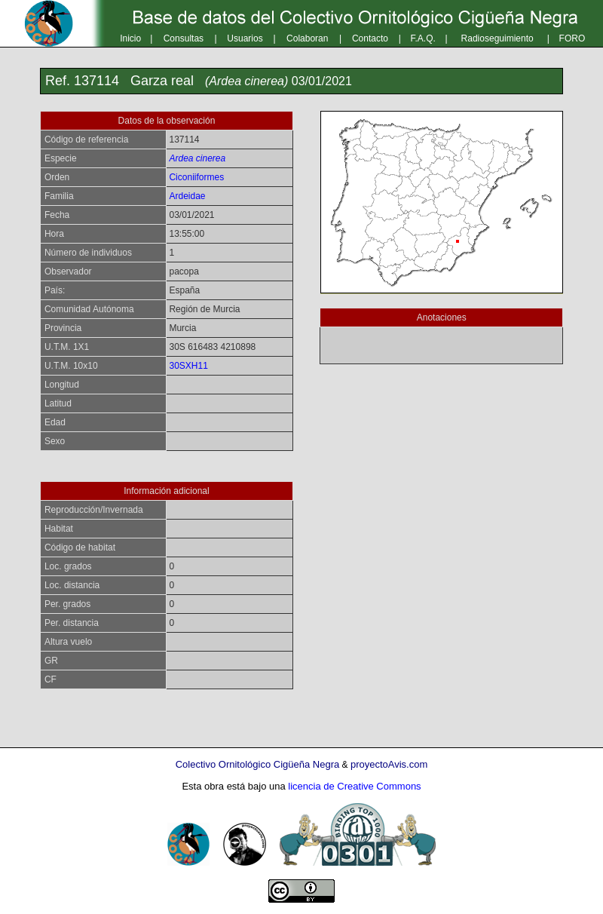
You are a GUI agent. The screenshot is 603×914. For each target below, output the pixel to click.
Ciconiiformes (196, 177)
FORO (572, 38)
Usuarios (244, 38)
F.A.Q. (423, 38)
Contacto (370, 38)
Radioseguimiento (497, 38)
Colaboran (307, 38)
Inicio (130, 38)
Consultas (184, 38)
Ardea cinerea (197, 158)
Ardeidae (187, 196)
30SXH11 (188, 365)
